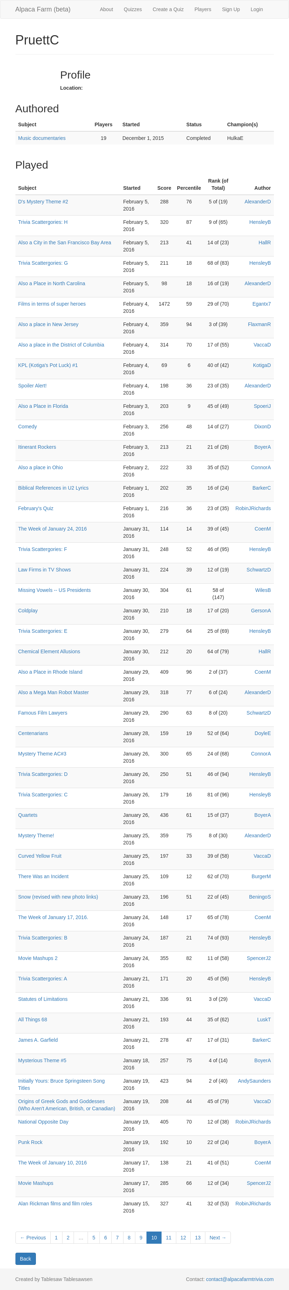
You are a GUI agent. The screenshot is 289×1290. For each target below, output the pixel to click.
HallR (264, 242)
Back (25, 1259)
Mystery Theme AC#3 (42, 754)
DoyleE (263, 733)
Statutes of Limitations (43, 999)
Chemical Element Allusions (49, 651)
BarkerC (261, 488)
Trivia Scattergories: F (42, 549)
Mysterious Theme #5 (42, 1060)
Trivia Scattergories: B (42, 938)
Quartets (28, 815)
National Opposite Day (43, 1122)
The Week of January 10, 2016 (52, 1163)
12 (183, 1237)
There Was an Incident (43, 876)
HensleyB (260, 222)
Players (203, 9)
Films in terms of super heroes (52, 304)
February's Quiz (35, 508)
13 (198, 1237)
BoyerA (263, 447)
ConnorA (261, 467)
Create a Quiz (168, 9)
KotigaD (262, 365)
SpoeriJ (262, 406)
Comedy (27, 426)
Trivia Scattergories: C (43, 794)
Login (257, 9)
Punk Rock (30, 1142)
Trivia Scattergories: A (42, 978)
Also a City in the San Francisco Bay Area (64, 242)
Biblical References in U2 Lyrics (53, 488)
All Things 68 (32, 1019)
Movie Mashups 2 (38, 958)
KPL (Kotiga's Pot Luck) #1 (48, 365)
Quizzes (133, 9)
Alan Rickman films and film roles (55, 1203)
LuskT (264, 1019)
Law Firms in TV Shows (44, 570)
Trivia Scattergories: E (42, 631)
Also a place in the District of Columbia (61, 345)
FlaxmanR (259, 324)
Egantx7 (261, 304)
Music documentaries (42, 138)
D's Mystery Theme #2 (43, 201)
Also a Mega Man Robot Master (53, 692)
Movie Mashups (35, 1183)
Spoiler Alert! (32, 386)
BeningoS (260, 897)
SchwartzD (259, 570)
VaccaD (262, 345)
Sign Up (231, 9)
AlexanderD (257, 201)
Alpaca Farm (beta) (43, 9)
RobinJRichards (253, 508)
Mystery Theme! (36, 835)
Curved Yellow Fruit (40, 856)
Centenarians (33, 733)
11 (169, 1237)
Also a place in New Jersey (48, 324)
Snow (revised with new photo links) (58, 897)
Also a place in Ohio (40, 467)
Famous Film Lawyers (42, 713)
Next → (218, 1237)
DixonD (263, 426)
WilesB (263, 590)
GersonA (261, 610)
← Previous (33, 1237)
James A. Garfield (38, 1040)
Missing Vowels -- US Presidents (54, 590)
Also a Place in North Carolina (51, 283)
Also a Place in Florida (43, 406)
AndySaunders (254, 1081)
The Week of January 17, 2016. (53, 917)
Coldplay (28, 610)
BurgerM (261, 876)
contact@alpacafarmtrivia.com (240, 1279)
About (106, 9)
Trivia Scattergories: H (43, 222)
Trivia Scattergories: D (43, 774)
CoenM (263, 529)
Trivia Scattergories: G (43, 263)
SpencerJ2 (259, 958)
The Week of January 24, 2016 (52, 529)
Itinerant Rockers (37, 447)
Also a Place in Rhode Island (50, 672)
